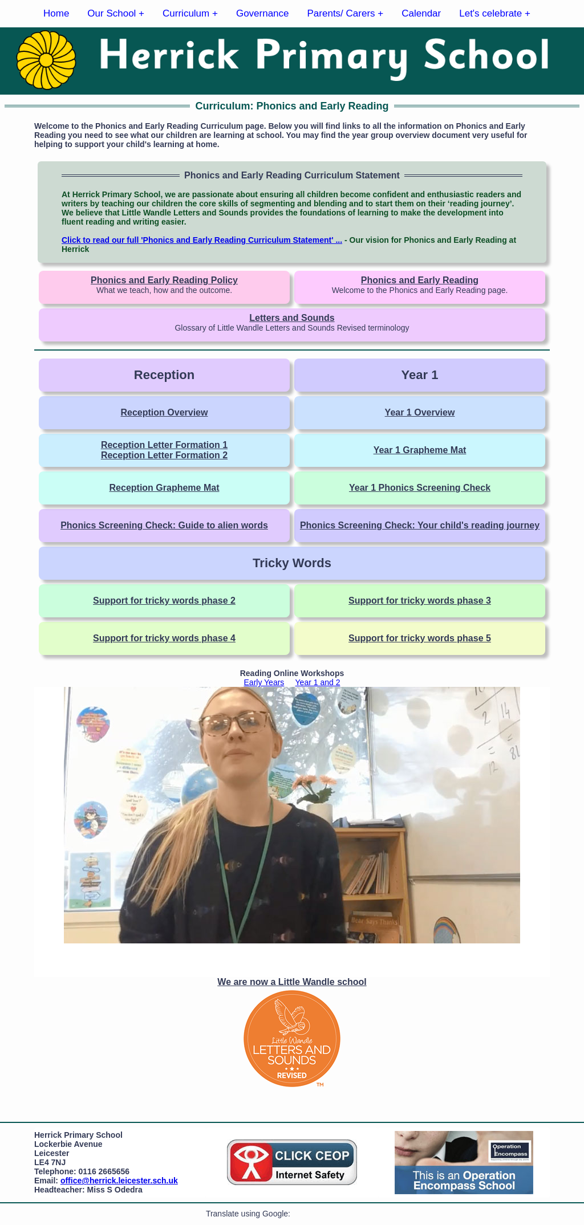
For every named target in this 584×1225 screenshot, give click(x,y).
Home (56, 13)
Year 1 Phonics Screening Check (419, 488)
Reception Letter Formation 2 (164, 455)
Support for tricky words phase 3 (419, 600)
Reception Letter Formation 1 (164, 445)
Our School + (115, 13)
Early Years (264, 682)
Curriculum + (190, 13)
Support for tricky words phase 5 (419, 638)
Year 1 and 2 (317, 682)
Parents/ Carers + (345, 13)
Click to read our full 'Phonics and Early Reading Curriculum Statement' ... (202, 240)
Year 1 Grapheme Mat (420, 450)
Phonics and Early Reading (419, 280)
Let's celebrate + (494, 13)
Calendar (421, 13)
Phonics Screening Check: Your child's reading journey (420, 525)
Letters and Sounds (291, 318)
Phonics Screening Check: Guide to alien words (164, 525)
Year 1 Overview (420, 412)
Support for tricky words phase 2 (164, 600)
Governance (262, 13)
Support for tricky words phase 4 (164, 638)
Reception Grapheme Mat (165, 488)
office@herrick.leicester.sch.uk (119, 1180)
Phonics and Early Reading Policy (164, 280)
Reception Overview (164, 412)
